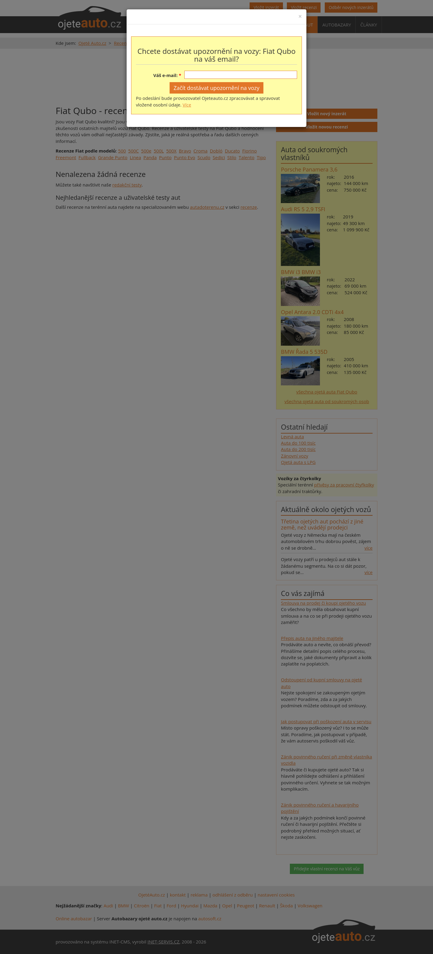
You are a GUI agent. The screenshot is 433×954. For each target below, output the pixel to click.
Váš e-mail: (165, 75)
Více (187, 105)
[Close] (300, 16)
